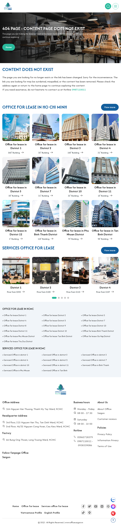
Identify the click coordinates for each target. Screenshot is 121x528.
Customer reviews (107, 419)
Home (15, 506)
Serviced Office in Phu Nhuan (17, 370)
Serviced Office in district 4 (16, 360)
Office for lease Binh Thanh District (98, 331)
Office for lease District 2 (54, 315)
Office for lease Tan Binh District (57, 336)
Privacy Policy (104, 434)
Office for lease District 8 (15, 325)
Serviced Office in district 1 (16, 354)
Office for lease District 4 (15, 320)
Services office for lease (54, 506)
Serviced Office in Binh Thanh (95, 365)
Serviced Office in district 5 (55, 360)
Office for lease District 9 (54, 325)
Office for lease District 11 (15, 331)
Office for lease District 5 (54, 320)
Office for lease (30, 506)
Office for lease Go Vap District (96, 336)
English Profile (52, 512)
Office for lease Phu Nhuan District (19, 336)
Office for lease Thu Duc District (18, 341)
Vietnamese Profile (31, 512)
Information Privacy (108, 440)
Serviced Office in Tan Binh (55, 370)
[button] (54, 298)
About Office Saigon (104, 411)
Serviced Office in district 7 (94, 360)
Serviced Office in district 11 (55, 365)
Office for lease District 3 (93, 315)
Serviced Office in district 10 (16, 365)
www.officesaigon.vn (74, 522)
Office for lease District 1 (15, 315)
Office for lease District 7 (93, 320)
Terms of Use (104, 446)
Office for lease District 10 (94, 325)
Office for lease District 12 (55, 331)
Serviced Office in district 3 (94, 354)
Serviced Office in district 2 (55, 354)
